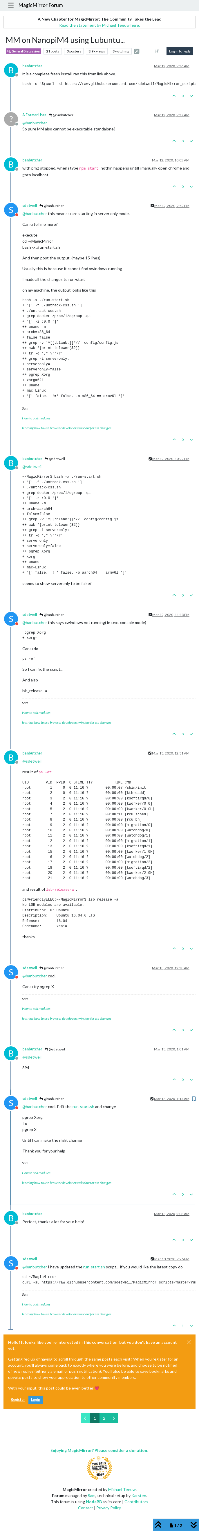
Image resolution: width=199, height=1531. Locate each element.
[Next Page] (113, 1418)
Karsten (138, 1495)
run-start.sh (83, 1106)
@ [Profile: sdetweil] (31, 466)
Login (35, 1399)
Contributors (136, 1501)
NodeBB (94, 1501)
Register (18, 1399)
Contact (85, 1507)
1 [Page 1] (95, 1418)
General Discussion (23, 51)
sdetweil (29, 205)
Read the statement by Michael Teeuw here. (99, 25)
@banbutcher (61, 115)
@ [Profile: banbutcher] (34, 122)
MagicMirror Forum (40, 5)
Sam (91, 1495)
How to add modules (36, 418)
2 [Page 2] (104, 1418)
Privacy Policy (108, 1507)
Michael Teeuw (122, 1489)
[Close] (189, 1342)
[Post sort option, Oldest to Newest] (157, 51)
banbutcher (32, 66)
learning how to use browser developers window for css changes (66, 428)
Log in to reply (180, 51)
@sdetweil (55, 459)
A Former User (34, 115)
